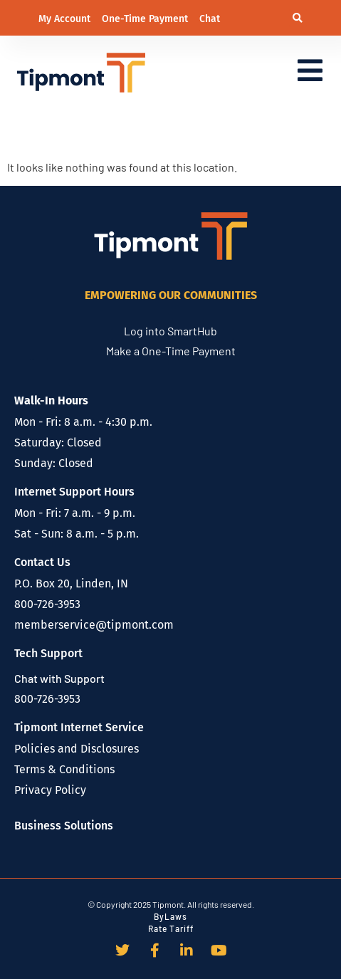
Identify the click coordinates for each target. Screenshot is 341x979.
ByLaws (170, 916)
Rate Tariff (171, 928)
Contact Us (42, 562)
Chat (209, 19)
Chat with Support (59, 678)
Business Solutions (63, 825)
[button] (298, 18)
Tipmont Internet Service (79, 727)
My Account (65, 19)
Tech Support (48, 653)
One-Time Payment (146, 19)
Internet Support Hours (74, 491)
